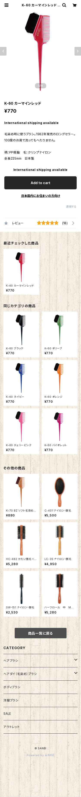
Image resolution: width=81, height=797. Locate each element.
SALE (7, 713)
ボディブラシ (12, 687)
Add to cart (40, 183)
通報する (71, 206)
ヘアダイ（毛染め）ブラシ (20, 674)
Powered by (40, 755)
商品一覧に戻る (40, 633)
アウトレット (11, 727)
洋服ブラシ (10, 700)
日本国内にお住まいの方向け (40, 196)
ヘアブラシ (10, 660)
